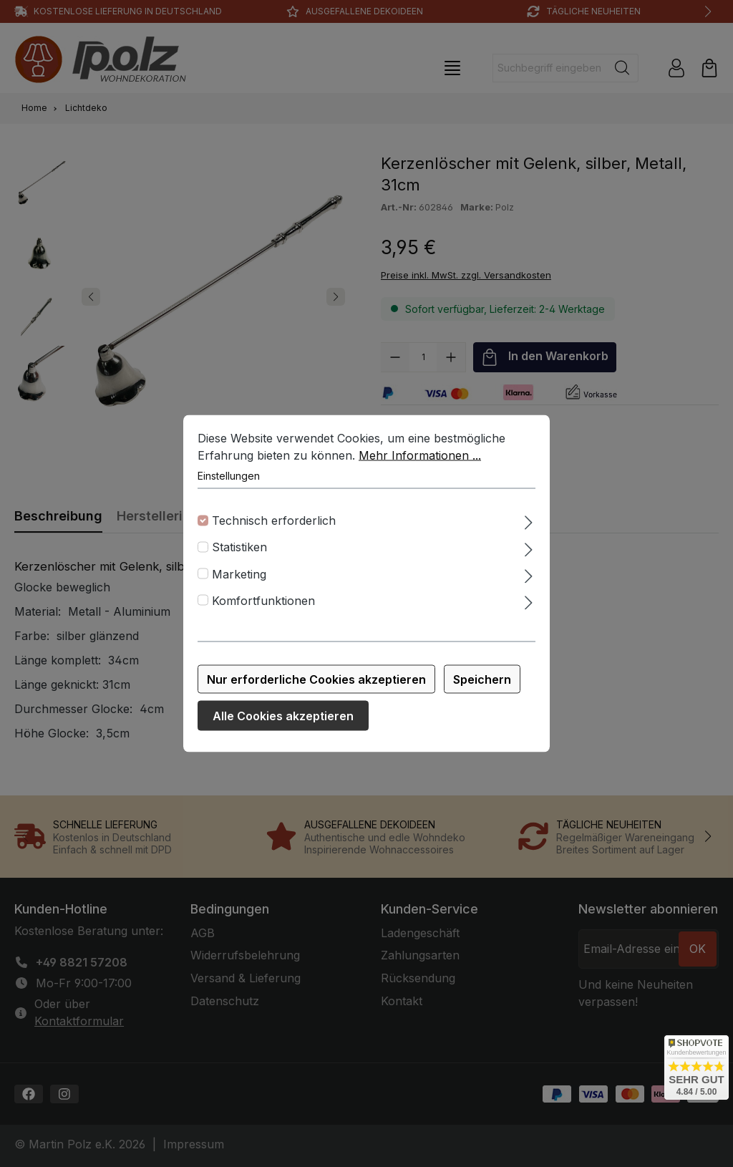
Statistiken (239, 547)
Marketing (239, 573)
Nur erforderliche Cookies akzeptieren (316, 679)
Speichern (482, 679)
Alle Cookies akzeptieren (283, 716)
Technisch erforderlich (274, 520)
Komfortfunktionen (263, 600)
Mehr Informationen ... (420, 455)
